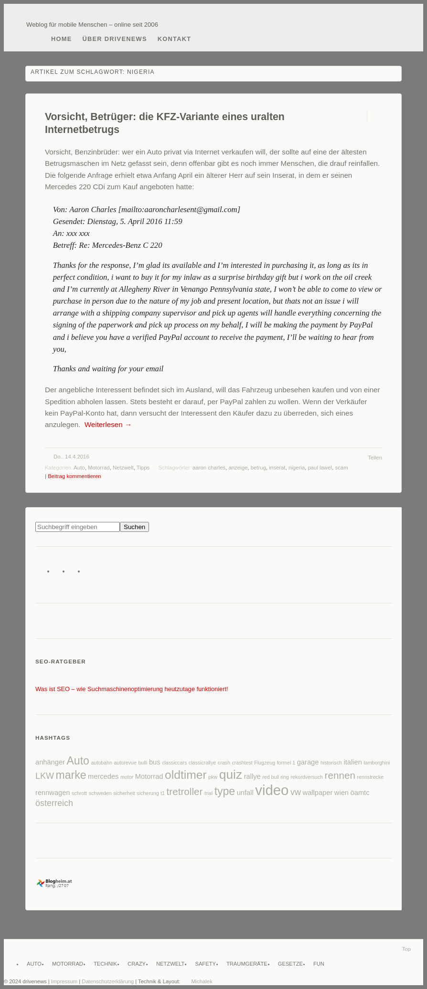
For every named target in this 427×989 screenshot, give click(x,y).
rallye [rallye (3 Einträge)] (252, 776)
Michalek (201, 981)
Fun (318, 964)
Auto (79, 467)
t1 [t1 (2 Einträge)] (162, 793)
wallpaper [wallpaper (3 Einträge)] (318, 792)
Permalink (358, 116)
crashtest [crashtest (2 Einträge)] (242, 762)
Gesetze (290, 964)
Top (406, 949)
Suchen (134, 526)
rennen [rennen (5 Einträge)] (340, 775)
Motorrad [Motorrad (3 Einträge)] (149, 776)
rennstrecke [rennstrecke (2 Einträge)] (370, 777)
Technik (105, 964)
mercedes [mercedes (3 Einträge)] (103, 776)
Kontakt (175, 38)
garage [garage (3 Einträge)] (308, 762)
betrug (258, 467)
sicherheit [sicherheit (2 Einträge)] (124, 793)
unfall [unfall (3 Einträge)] (245, 792)
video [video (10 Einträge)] (271, 790)
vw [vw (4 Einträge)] (295, 792)
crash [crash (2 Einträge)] (224, 762)
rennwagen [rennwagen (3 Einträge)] (52, 792)
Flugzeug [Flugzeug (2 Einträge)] (264, 762)
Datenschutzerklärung (108, 981)
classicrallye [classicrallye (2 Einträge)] (202, 762)
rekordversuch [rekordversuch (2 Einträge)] (307, 777)
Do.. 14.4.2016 (71, 456)
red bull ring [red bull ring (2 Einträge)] (275, 777)
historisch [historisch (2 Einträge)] (331, 762)
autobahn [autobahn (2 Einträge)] (101, 762)
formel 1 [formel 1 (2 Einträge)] (286, 762)
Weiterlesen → (108, 424)
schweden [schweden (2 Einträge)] (100, 793)
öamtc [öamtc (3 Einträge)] (360, 792)
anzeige (237, 467)
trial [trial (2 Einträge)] (208, 793)
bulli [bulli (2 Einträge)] (142, 762)
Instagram (91, 573)
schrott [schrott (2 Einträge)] (79, 793)
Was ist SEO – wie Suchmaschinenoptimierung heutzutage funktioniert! (131, 689)
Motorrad (99, 467)
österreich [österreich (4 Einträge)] (54, 803)
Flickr (76, 573)
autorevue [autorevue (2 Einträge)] (125, 762)
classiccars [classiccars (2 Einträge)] (174, 762)
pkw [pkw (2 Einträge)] (212, 777)
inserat (277, 467)
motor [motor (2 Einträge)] (126, 777)
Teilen (375, 457)
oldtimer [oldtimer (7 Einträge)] (186, 774)
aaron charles (208, 467)
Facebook (60, 573)
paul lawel (320, 467)
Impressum (64, 981)
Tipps (143, 467)
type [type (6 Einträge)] (224, 791)
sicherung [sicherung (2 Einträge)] (148, 793)
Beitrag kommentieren (74, 476)
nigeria (296, 467)
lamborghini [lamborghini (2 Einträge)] (376, 762)
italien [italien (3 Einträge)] (352, 762)
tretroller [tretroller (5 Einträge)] (185, 791)
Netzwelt (123, 467)
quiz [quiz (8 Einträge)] (230, 774)
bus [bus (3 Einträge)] (154, 762)
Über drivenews (115, 38)
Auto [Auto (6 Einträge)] (78, 760)
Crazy (137, 964)
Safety (205, 964)
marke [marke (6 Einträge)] (71, 775)
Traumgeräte (246, 964)
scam (341, 467)
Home (61, 38)
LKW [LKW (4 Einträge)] (44, 776)
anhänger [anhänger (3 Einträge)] (50, 762)
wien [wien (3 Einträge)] (341, 792)
